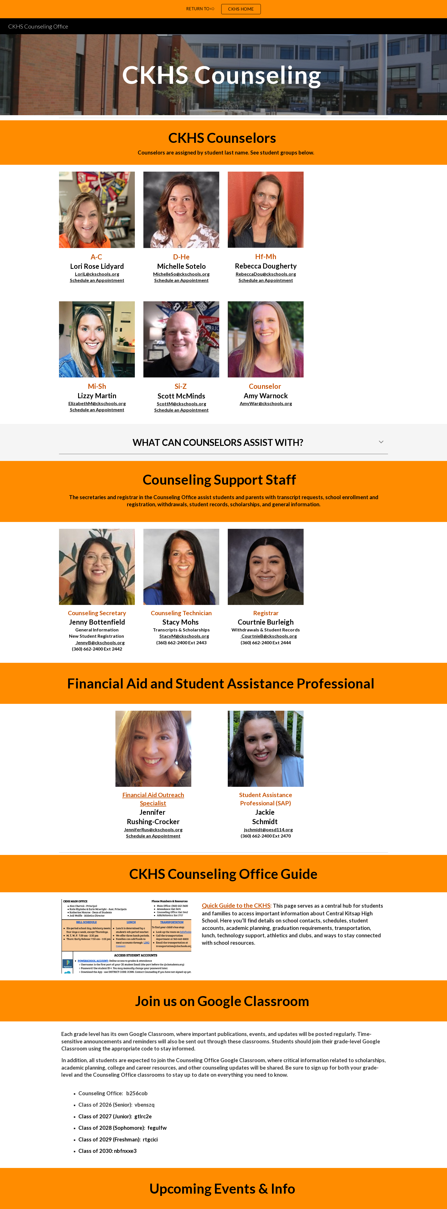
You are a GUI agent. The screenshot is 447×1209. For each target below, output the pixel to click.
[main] (223, 74)
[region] (223, 9)
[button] (381, 442)
